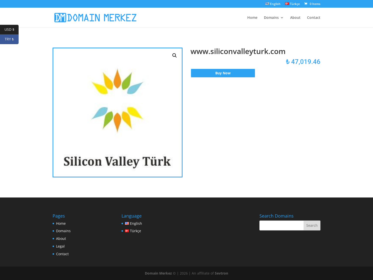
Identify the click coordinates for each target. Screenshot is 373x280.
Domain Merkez (158, 273)
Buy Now (223, 73)
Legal (60, 246)
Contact (313, 18)
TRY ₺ (12, 39)
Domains (271, 18)
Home (252, 18)
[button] (174, 55)
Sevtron (221, 273)
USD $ (11, 29)
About (295, 18)
